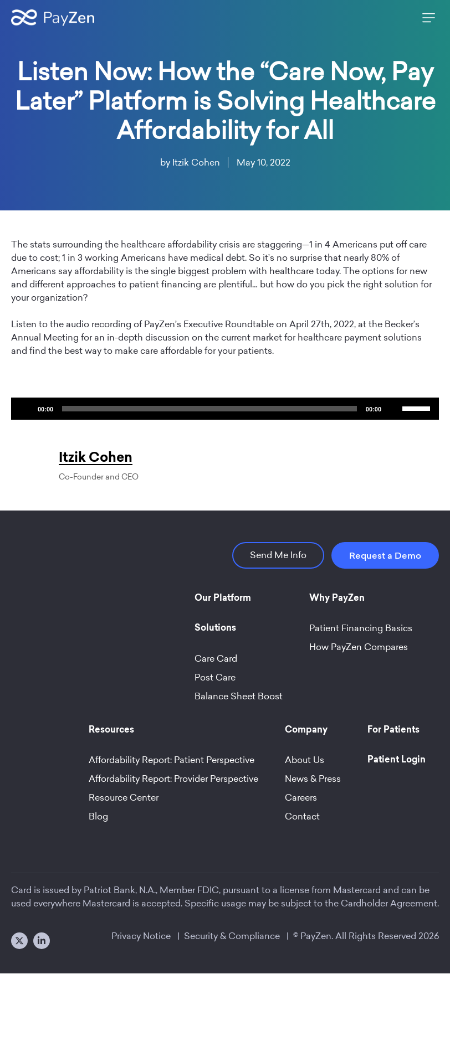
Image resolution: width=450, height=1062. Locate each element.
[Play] (25, 408)
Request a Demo (385, 555)
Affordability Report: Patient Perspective (171, 760)
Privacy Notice (141, 936)
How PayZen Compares (358, 647)
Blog (98, 816)
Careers (301, 797)
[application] (225, 409)
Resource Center (123, 797)
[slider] (209, 408)
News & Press (313, 779)
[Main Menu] (426, 18)
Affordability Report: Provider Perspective (173, 779)
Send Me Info (278, 555)
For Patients (393, 730)
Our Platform (223, 598)
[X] (19, 940)
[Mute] (393, 408)
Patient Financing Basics (360, 628)
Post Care (215, 677)
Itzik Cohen (196, 162)
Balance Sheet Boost (239, 696)
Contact (302, 816)
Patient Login (396, 760)
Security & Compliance (232, 936)
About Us (304, 760)
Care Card (216, 658)
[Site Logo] (52, 17)
